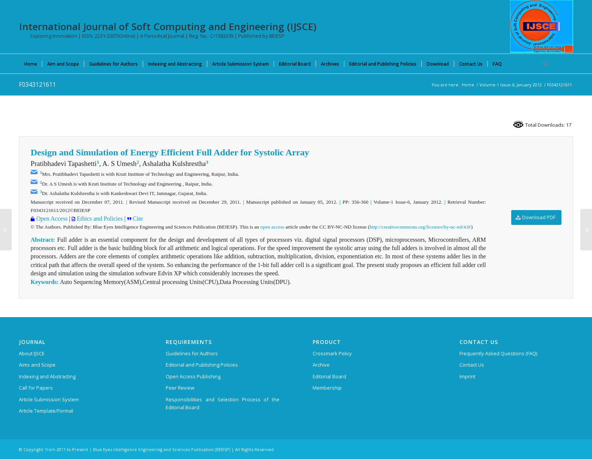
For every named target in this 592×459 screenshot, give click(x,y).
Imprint (467, 376)
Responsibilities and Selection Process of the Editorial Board (222, 403)
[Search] (543, 63)
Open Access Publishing (193, 376)
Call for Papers (36, 387)
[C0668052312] (6, 229)
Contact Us (471, 364)
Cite (137, 218)
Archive (321, 364)
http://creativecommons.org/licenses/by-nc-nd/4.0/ (420, 227)
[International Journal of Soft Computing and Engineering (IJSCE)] (541, 26)
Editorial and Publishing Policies (202, 364)
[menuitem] (30, 63)
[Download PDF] (536, 217)
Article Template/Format (46, 410)
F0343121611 (37, 84)
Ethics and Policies (99, 218)
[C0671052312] (586, 229)
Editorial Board (329, 376)
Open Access (51, 218)
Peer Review (180, 387)
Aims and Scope (37, 364)
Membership (327, 387)
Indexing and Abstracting (47, 376)
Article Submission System (49, 399)
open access (272, 227)
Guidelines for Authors (192, 353)
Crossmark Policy (332, 353)
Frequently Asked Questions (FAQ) (498, 353)
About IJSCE (32, 353)
